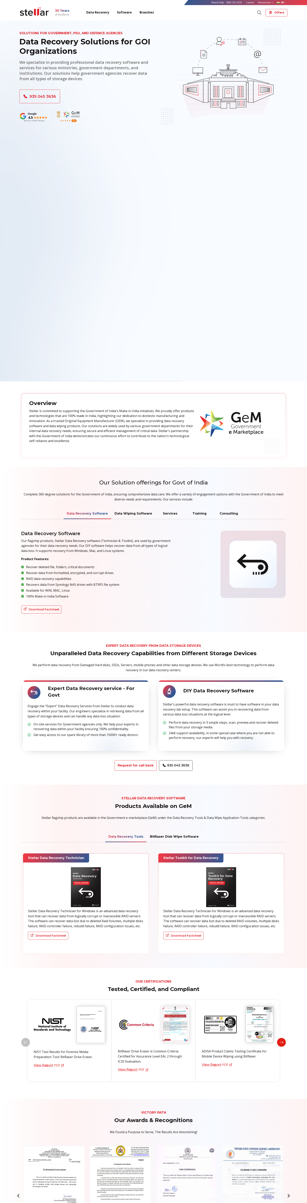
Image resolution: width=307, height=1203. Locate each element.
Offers (276, 13)
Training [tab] (199, 513)
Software (124, 12)
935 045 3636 (39, 96)
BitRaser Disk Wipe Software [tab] (174, 837)
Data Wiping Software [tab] (133, 513)
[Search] (259, 12)
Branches (147, 12)
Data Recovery (97, 12)
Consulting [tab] (229, 513)
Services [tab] (170, 513)
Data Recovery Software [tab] (87, 513)
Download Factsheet (41, 610)
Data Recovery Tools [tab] (125, 837)
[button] (281, 1042)
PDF (49, 1065)
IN (280, 2)
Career (250, 2)
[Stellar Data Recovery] (34, 11)
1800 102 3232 (234, 2)
